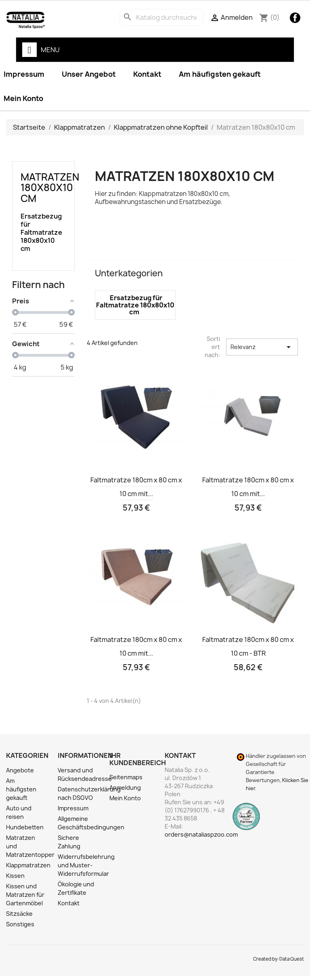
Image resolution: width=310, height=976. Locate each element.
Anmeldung (125, 787)
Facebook (295, 18)
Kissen (15, 875)
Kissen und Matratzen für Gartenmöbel (25, 894)
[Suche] (161, 17)
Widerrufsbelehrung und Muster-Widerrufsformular (86, 865)
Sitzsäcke (19, 913)
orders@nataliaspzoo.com (201, 834)
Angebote (20, 770)
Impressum (73, 808)
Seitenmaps (125, 777)
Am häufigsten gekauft (220, 74)
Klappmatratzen (28, 865)
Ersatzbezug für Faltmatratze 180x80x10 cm (41, 232)
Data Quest (291, 959)
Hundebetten (25, 827)
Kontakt (147, 74)
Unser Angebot (89, 74)
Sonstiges (20, 924)
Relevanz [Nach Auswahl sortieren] (261, 347)
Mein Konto (125, 798)
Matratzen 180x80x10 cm (50, 187)
